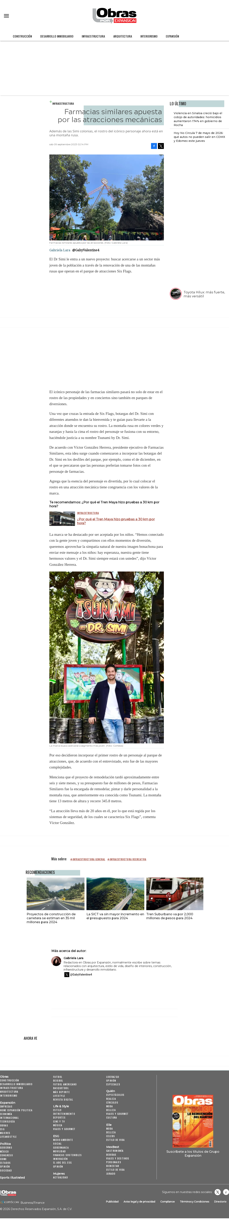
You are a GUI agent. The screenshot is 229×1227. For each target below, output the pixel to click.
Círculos (112, 1102)
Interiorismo (149, 36)
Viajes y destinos (117, 1158)
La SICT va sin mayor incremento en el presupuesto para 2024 (114, 916)
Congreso (6, 1155)
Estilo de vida (115, 1139)
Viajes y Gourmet (64, 1129)
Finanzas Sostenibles (67, 1155)
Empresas (6, 1106)
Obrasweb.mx (226, 1192)
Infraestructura (93, 36)
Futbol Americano (65, 1084)
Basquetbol (61, 1088)
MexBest (112, 1147)
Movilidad (59, 1151)
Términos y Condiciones (194, 1201)
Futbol (57, 1076)
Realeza (111, 1098)
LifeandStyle (8, 1136)
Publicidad (112, 1201)
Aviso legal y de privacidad (139, 1201)
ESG (2, 1129)
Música (57, 1125)
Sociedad (6, 1170)
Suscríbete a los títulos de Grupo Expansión (192, 1153)
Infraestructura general (89, 859)
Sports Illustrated (12, 1177)
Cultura (111, 1117)
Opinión (5, 1166)
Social (57, 1143)
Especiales (113, 1084)
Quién (110, 1091)
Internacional (9, 1117)
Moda (109, 1106)
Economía (6, 1114)
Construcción (22, 36)
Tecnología (7, 1121)
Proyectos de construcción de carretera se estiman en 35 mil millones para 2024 (50, 918)
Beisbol (58, 1080)
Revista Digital (63, 1099)
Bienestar (112, 1166)
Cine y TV (59, 1121)
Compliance (167, 1201)
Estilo (57, 1110)
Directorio (220, 1201)
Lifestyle (59, 1095)
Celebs (110, 1136)
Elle (109, 1125)
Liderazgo (112, 1076)
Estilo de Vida (115, 1169)
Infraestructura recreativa (128, 859)
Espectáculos (115, 1094)
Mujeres (5, 1133)
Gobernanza (61, 1147)
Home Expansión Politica (16, 1110)
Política (5, 1144)
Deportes (59, 1117)
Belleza (111, 1110)
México (4, 1151)
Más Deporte (61, 1092)
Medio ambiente (63, 1139)
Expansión (172, 36)
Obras (4, 1076)
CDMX (3, 1159)
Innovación (60, 1158)
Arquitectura (122, 36)
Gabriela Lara (73, 958)
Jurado (110, 1173)
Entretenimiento (64, 1113)
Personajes (113, 1162)
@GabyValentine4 (85, 250)
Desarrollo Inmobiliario (56, 36)
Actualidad (60, 1177)
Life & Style (61, 1106)
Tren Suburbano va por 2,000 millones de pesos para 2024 (168, 916)
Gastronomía (114, 1150)
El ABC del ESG (62, 1162)
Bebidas (111, 1154)
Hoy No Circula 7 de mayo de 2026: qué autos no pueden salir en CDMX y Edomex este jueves (199, 137)
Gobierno (6, 1147)
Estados (5, 1162)
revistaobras (218, 1192)
